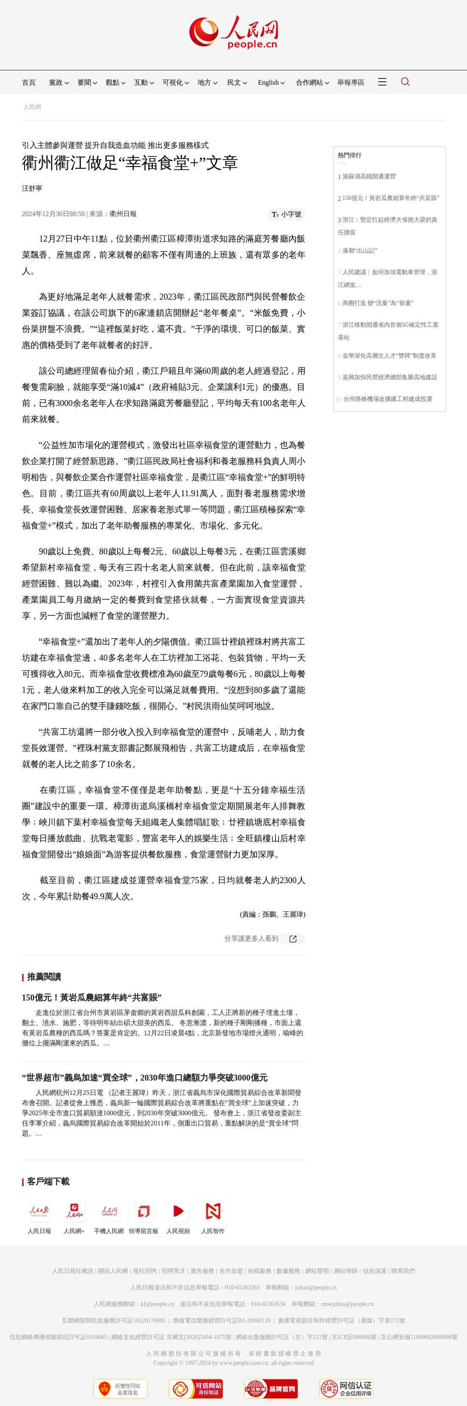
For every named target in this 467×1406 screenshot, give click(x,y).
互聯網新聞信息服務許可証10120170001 (114, 1320)
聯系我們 (403, 1271)
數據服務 (288, 1271)
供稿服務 (259, 1271)
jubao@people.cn (316, 1287)
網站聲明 (317, 1271)
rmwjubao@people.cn (347, 1304)
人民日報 (39, 1215)
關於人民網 (113, 1271)
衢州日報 (123, 213)
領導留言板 (143, 1215)
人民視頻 (178, 1215)
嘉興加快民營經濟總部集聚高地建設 (390, 377)
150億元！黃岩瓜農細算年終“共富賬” (92, 997)
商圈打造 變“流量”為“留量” (378, 303)
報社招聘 (145, 1271)
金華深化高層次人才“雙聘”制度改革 (390, 356)
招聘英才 (173, 1271)
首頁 (29, 82)
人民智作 (213, 1215)
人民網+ (74, 1215)
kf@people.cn (157, 1304)
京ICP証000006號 (354, 1337)
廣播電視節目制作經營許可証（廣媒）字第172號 (341, 1320)
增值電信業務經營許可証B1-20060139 (222, 1320)
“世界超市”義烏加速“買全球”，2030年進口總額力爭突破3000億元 (145, 1077)
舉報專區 (351, 82)
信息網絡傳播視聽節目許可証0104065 (58, 1337)
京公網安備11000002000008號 (419, 1337)
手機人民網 (109, 1215)
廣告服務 (202, 1271)
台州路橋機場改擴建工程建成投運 (387, 399)
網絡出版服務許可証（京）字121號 (282, 1337)
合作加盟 (231, 1271)
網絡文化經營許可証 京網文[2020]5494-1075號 (171, 1337)
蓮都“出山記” (360, 250)
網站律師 (346, 1271)
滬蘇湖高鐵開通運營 (369, 176)
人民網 (32, 107)
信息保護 (375, 1271)
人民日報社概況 (73, 1271)
